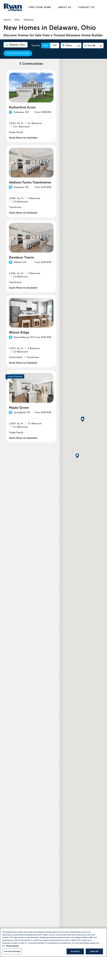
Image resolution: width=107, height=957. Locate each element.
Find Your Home (40, 7)
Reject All (94, 951)
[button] (83, 488)
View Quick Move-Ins (18, 53)
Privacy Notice (12, 946)
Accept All (75, 951)
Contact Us (86, 7)
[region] (53, 942)
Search (7, 20)
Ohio (17, 20)
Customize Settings (12, 951)
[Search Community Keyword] (15, 45)
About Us (64, 7)
